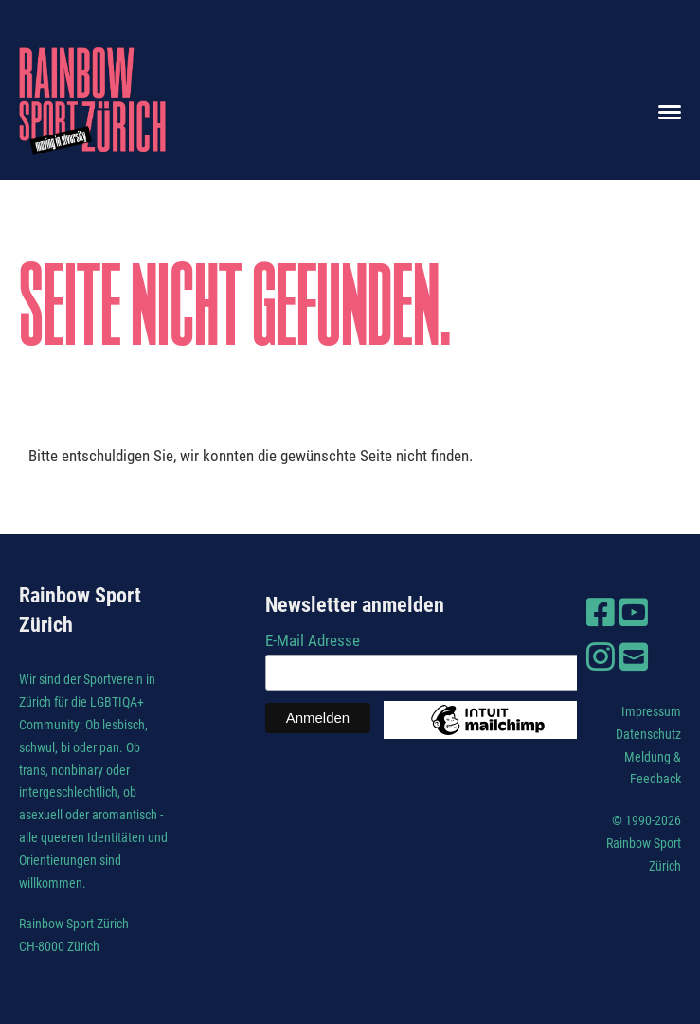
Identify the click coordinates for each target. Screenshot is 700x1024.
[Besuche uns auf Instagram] (600, 657)
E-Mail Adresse (312, 640)
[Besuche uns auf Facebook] (600, 613)
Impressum (651, 711)
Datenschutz (648, 734)
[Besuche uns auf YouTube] (633, 613)
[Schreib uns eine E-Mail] (633, 657)
